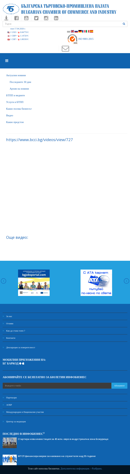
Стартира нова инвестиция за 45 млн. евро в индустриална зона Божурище (63, 439)
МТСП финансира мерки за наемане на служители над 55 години (57, 456)
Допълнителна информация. (75, 468)
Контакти (9, 338)
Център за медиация (14, 421)
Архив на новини (19, 88)
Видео (9, 115)
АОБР (7, 404)
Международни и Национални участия (23, 412)
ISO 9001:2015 (80, 39)
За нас (7, 316)
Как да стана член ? (14, 330)
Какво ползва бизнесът (19, 108)
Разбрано (96, 468)
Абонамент (119, 385)
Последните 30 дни (20, 82)
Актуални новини (16, 75)
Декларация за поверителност (19, 347)
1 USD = (18, 32)
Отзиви (8, 323)
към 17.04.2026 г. (17, 28)
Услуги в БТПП (14, 102)
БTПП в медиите (15, 95)
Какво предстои (15, 122)
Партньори (10, 397)
